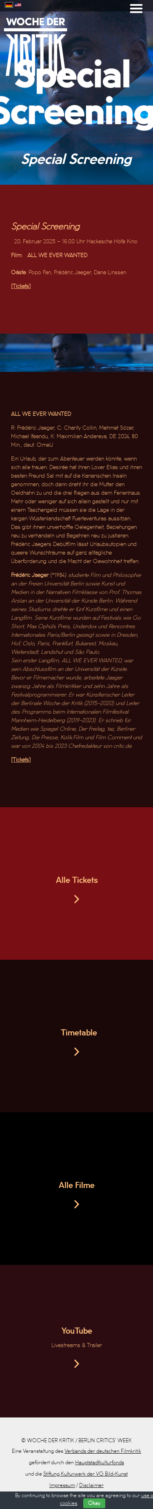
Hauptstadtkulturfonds (99, 1462)
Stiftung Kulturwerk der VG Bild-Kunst (85, 1474)
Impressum (62, 1485)
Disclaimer (91, 1485)
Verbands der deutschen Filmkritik (102, 1451)
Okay (94, 1503)
